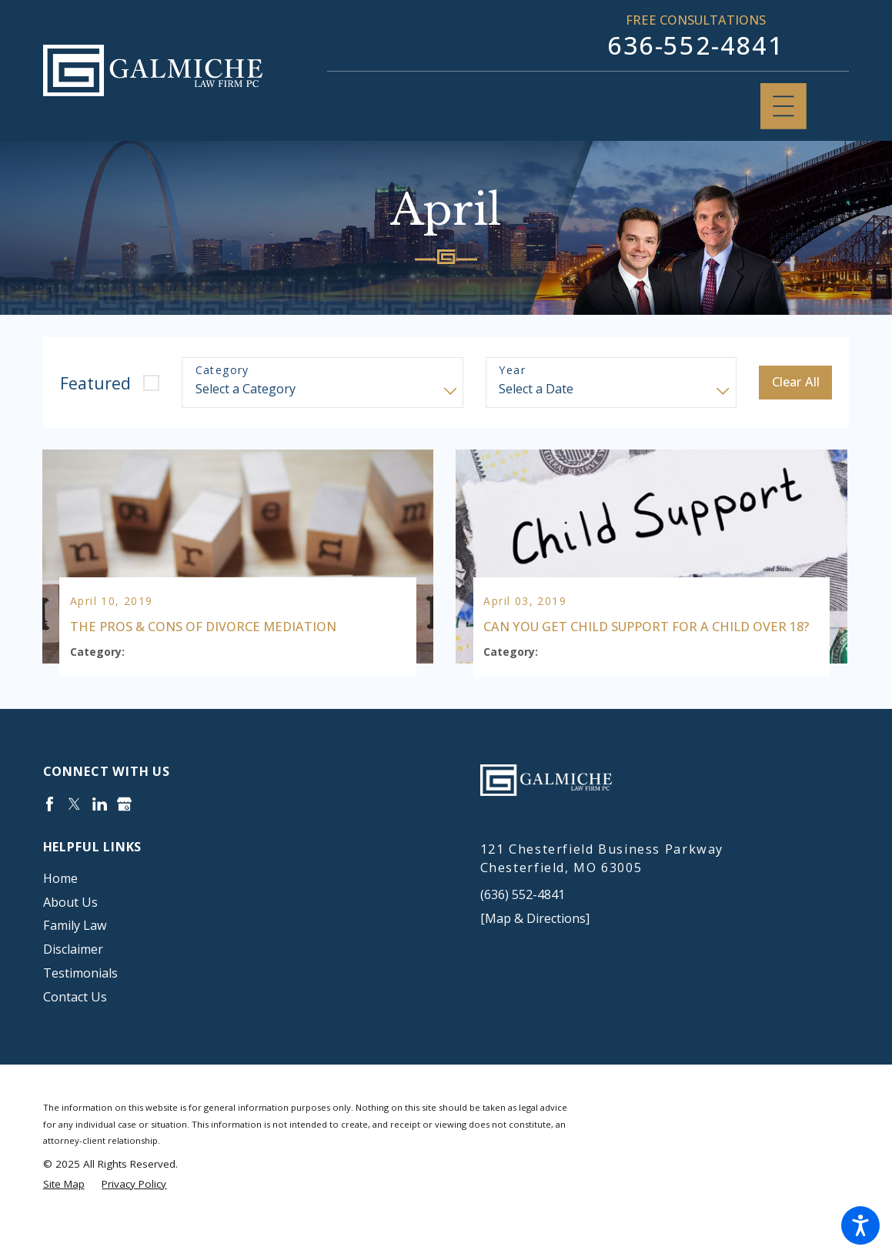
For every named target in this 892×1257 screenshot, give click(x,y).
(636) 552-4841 (522, 922)
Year (512, 370)
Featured (95, 383)
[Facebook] (49, 831)
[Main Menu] (783, 106)
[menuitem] (228, 906)
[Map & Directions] (535, 946)
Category (222, 370)
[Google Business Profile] (124, 831)
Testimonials (80, 1001)
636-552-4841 (695, 45)
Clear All (796, 381)
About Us (70, 929)
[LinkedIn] (99, 831)
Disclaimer (73, 977)
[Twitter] (74, 831)
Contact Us (75, 1025)
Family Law (75, 953)
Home (60, 906)
